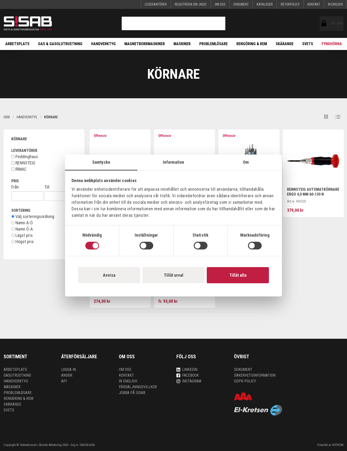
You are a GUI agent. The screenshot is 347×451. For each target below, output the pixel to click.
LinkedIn (186, 369)
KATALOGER (265, 4)
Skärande (285, 44)
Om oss (220, 4)
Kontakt (313, 4)
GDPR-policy (245, 381)
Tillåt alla (238, 275)
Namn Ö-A (22, 229)
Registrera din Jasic (191, 4)
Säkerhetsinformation (254, 375)
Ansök (66, 375)
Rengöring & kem (251, 44)
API (64, 381)
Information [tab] (173, 162)
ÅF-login (324, 23)
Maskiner (182, 44)
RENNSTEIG (23, 163)
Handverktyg (103, 44)
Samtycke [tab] (101, 162)
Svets (307, 44)
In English (335, 4)
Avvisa (109, 275)
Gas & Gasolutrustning (60, 44)
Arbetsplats (17, 44)
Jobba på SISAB (132, 392)
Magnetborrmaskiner (144, 44)
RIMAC (19, 169)
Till (46, 187)
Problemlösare (213, 44)
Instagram (188, 381)
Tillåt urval (173, 275)
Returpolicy (290, 4)
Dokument (241, 4)
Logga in (68, 369)
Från (15, 187)
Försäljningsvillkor (138, 387)
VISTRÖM (337, 445)
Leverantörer (156, 4)
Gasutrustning (17, 375)
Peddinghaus (24, 157)
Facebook (187, 375)
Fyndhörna (332, 44)
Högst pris (22, 242)
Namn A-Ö (22, 223)
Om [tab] (246, 162)
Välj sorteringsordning (32, 216)
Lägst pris (22, 235)
